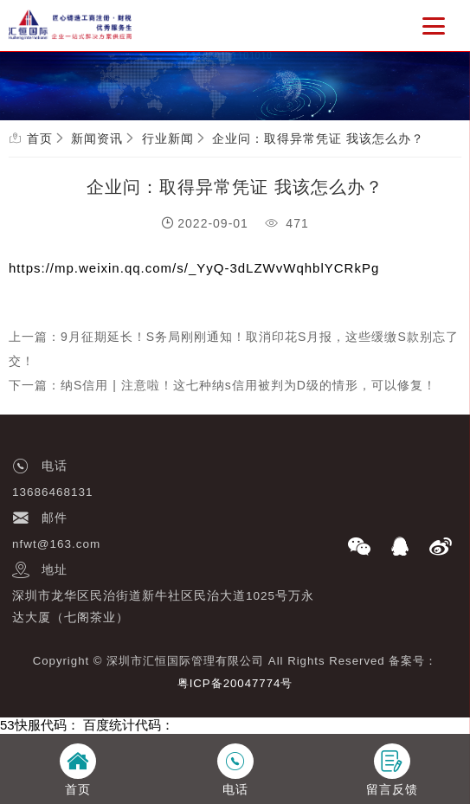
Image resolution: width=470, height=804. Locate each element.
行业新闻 (168, 138)
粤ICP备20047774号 (235, 683)
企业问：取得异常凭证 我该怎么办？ (318, 138)
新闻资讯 (97, 138)
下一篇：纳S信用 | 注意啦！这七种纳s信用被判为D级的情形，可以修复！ (222, 385)
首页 (40, 138)
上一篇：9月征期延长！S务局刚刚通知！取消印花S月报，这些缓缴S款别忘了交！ (234, 349)
